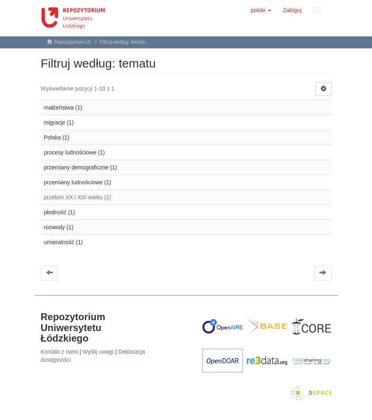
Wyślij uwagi (98, 351)
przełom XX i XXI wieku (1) (77, 197)
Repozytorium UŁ (73, 42)
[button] (261, 10)
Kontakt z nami (59, 351)
